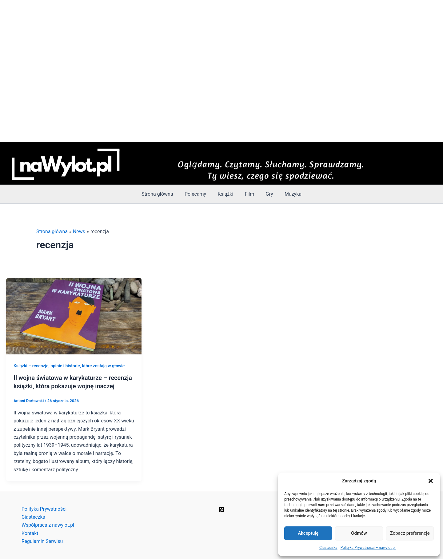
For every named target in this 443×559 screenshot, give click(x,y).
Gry (267, 194)
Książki (226, 194)
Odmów (359, 533)
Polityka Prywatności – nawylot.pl (368, 547)
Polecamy (198, 194)
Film (248, 194)
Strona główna (161, 194)
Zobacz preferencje (410, 533)
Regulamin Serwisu (42, 541)
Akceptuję (308, 533)
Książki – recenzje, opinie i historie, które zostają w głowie (70, 365)
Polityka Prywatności (44, 508)
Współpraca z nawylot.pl (48, 525)
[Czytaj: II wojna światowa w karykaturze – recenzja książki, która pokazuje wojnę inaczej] (74, 316)
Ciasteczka (328, 547)
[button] (431, 481)
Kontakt (30, 533)
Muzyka (289, 194)
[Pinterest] (221, 509)
